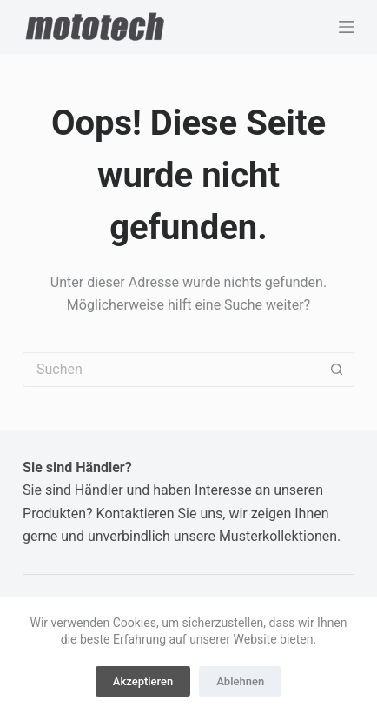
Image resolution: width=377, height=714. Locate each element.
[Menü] (346, 27)
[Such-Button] (337, 369)
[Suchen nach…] (171, 369)
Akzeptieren (143, 681)
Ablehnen (240, 681)
